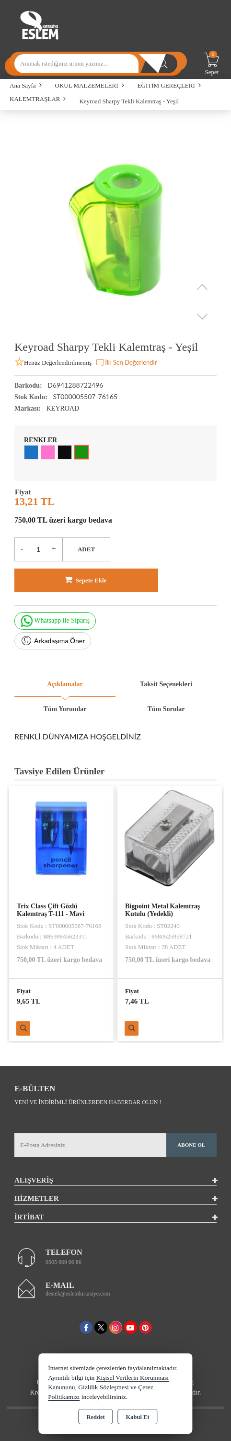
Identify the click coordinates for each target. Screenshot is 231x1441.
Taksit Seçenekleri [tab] (166, 684)
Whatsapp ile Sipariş (55, 621)
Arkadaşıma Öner (53, 641)
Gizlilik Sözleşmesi (103, 1387)
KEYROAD (62, 408)
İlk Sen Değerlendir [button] (126, 363)
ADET (86, 549)
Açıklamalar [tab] (65, 684)
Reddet (95, 1417)
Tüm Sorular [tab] (166, 709)
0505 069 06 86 (63, 1262)
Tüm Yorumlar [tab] (64, 709)
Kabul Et (138, 1417)
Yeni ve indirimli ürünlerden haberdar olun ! (87, 1102)
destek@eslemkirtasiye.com (78, 1293)
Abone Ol (191, 1145)
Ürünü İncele (23, 1028)
